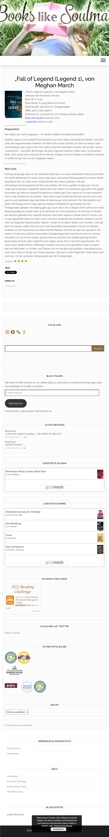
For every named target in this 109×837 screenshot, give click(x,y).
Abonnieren (16, 403)
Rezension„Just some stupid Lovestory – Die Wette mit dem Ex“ (33, 432)
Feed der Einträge (16, 781)
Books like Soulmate (23, 597)
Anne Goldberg (13, 474)
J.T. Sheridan (12, 526)
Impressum (13, 753)
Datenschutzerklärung (63, 826)
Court (9, 535)
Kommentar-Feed (16, 786)
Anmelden (12, 776)
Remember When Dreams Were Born (26, 471)
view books (35, 611)
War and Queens (15, 546)
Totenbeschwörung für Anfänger (23, 511)
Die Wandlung (13, 523)
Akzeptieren (58, 829)
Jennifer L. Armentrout (16, 550)
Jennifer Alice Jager (15, 515)
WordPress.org (15, 791)
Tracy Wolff (12, 538)
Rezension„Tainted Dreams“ (14, 443)
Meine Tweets (12, 633)
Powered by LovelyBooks (18, 725)
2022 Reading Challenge (22, 589)
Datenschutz (13, 748)
